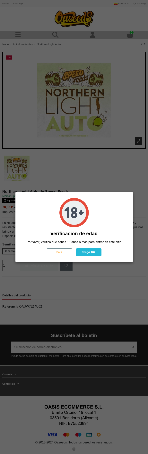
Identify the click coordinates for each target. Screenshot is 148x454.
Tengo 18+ (88, 252)
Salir (59, 252)
